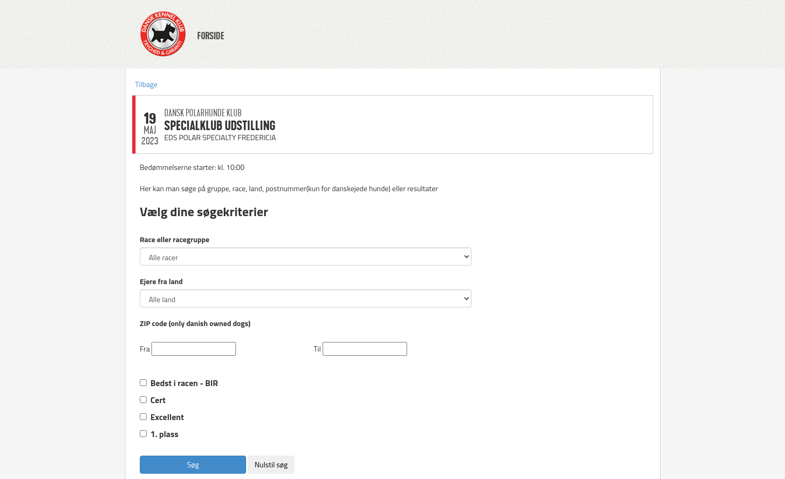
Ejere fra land (161, 281)
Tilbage (146, 84)
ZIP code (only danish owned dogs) (195, 323)
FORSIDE (210, 36)
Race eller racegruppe (174, 239)
